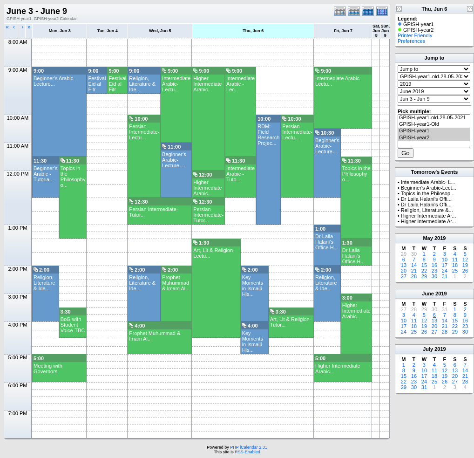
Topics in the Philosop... (428, 193)
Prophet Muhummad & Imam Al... (176, 282)
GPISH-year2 (434, 138)
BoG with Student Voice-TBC (73, 324)
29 (424, 276)
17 (444, 265)
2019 (440, 238)
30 (434, 276)
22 (424, 270)
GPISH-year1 (434, 131)
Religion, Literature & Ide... (142, 83)
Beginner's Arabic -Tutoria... (46, 173)
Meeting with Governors (48, 368)
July (428, 349)
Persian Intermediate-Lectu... (144, 131)
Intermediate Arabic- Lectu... (176, 83)
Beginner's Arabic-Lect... (428, 188)
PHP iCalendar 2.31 (248, 447)
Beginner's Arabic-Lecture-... (327, 145)
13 (403, 265)
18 (455, 265)
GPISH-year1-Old (434, 124)
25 (455, 270)
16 (434, 265)
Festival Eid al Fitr (97, 83)
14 (414, 265)
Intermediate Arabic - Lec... (240, 83)
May (428, 238)
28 (414, 276)
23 (434, 270)
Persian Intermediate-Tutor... (208, 214)
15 (424, 265)
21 (414, 270)
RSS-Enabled (247, 452)
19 (465, 265)
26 (465, 270)
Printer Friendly (415, 35)
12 (465, 259)
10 (444, 259)
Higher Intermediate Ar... (428, 216)
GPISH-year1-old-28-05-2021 (434, 118)
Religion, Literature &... (427, 210)
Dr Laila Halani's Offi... (426, 199)
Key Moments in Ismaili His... (252, 285)
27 (403, 276)
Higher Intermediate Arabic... (207, 83)
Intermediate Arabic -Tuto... (240, 173)
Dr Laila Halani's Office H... (326, 241)
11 (455, 259)
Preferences (411, 41)
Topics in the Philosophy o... (73, 176)
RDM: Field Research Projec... (268, 134)
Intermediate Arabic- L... (428, 182)
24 (444, 270)
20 (403, 270)
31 (444, 276)
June (428, 293)
